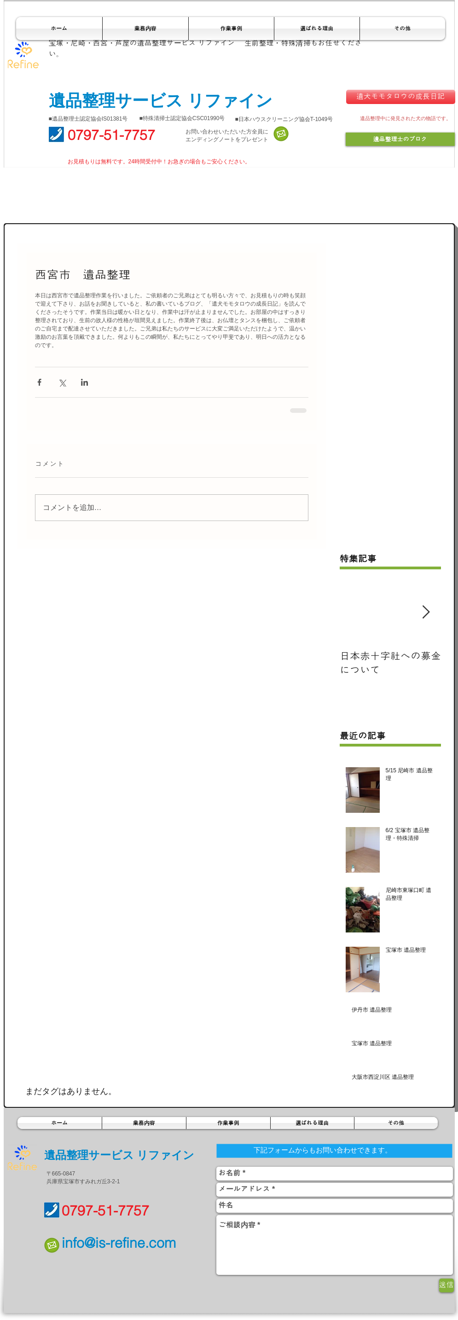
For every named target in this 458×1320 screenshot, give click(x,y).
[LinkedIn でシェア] (84, 382)
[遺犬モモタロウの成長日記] (400, 97)
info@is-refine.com (119, 1242)
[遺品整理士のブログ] (400, 139)
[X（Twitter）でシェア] (62, 382)
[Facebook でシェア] (39, 382)
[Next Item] (426, 612)
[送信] (446, 1285)
